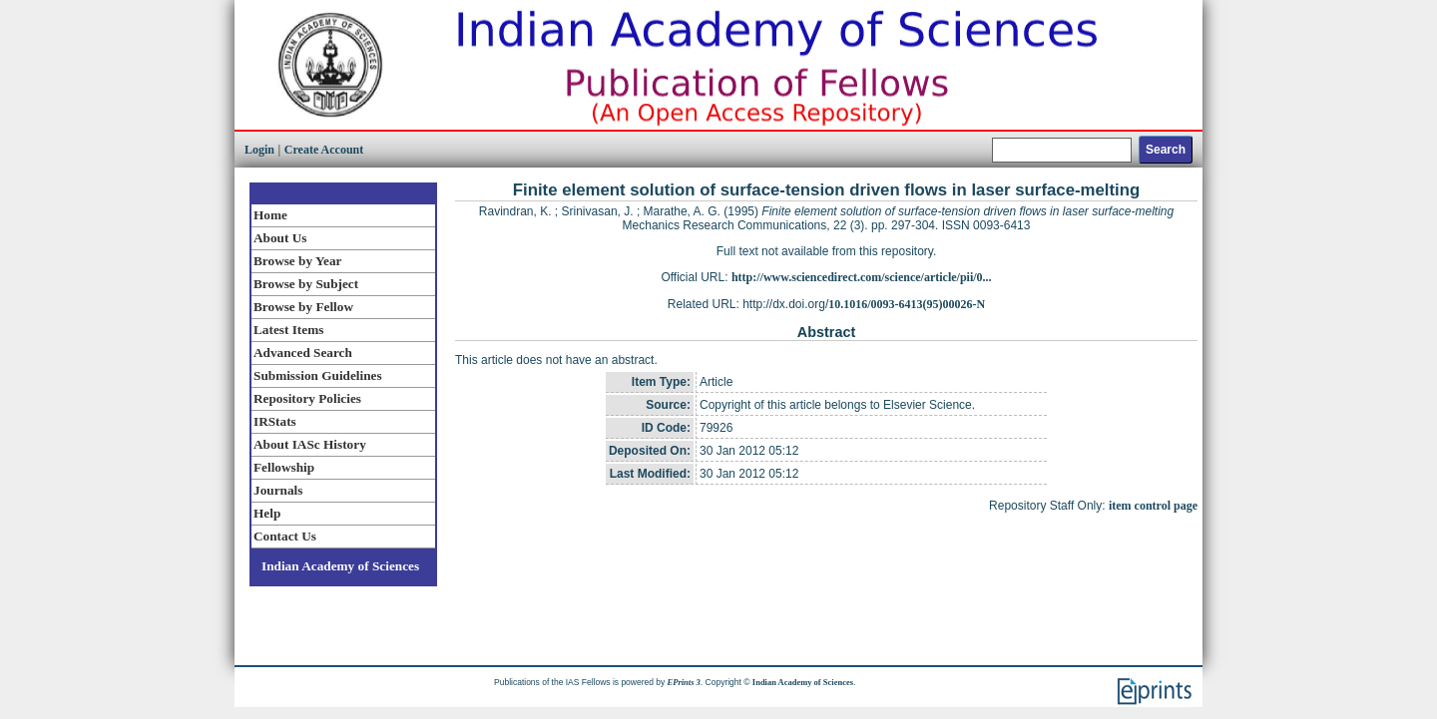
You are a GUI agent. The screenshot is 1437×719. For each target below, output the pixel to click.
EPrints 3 (684, 682)
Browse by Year (297, 260)
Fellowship (283, 467)
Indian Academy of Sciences (340, 565)
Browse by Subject (305, 283)
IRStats (274, 421)
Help (266, 513)
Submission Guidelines (317, 375)
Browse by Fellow (303, 306)
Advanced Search (302, 352)
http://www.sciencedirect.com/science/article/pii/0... (861, 277)
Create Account (323, 150)
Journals (277, 490)
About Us (279, 237)
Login (259, 150)
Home (270, 214)
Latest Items (288, 329)
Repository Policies (307, 398)
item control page (1153, 506)
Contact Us (284, 536)
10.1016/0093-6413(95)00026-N (906, 304)
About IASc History (309, 444)
